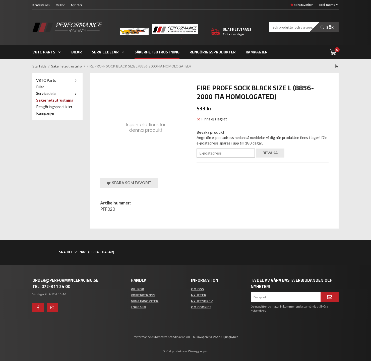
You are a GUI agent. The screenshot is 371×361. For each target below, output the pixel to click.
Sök (327, 27)
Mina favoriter (301, 5)
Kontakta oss (41, 5)
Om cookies (201, 307)
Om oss (197, 289)
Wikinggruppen (198, 351)
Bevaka (270, 153)
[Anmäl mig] (330, 297)
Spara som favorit (129, 182)
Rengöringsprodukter (213, 52)
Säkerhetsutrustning (157, 52)
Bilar (76, 52)
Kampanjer (257, 52)
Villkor (60, 5)
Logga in (138, 307)
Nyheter (76, 5)
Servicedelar (108, 52)
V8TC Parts (46, 52)
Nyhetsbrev (202, 301)
